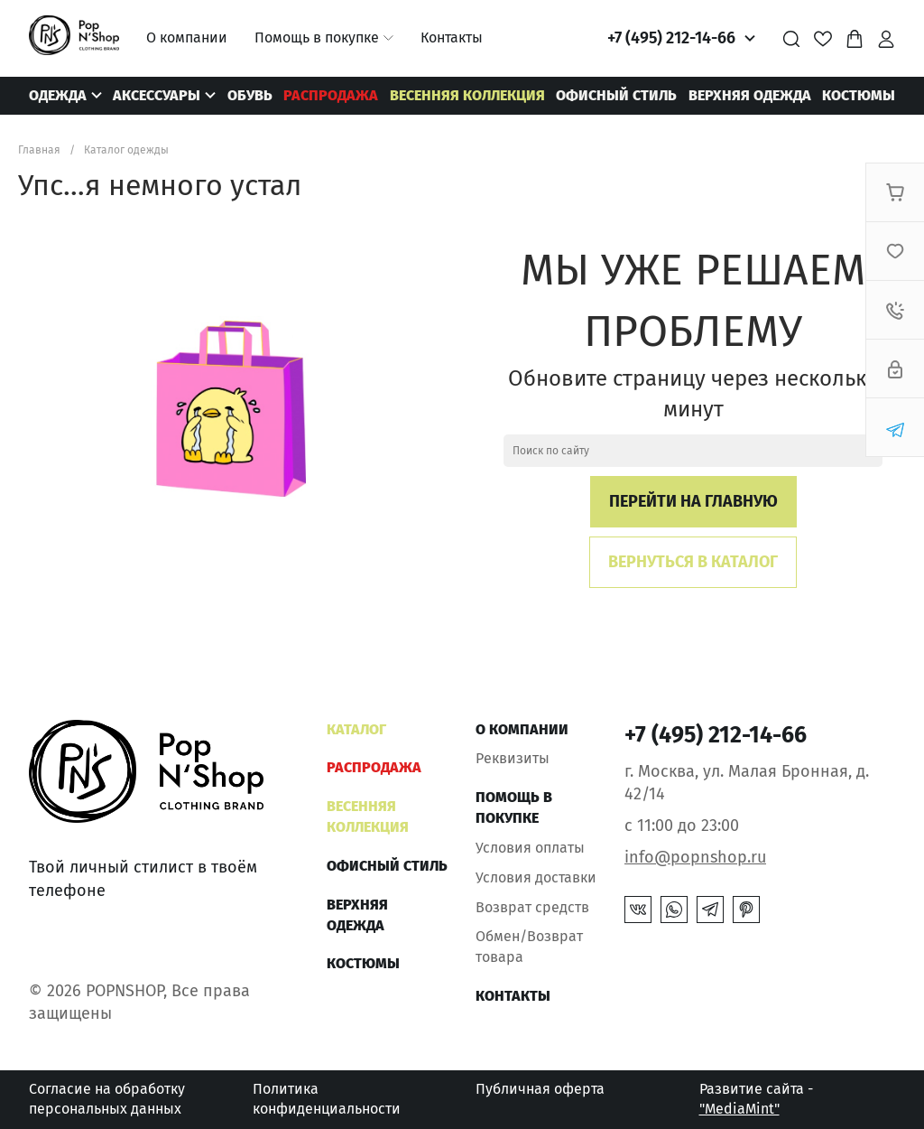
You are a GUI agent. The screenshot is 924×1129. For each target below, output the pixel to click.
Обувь (250, 95)
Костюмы (858, 95)
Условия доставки (536, 877)
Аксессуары (156, 95)
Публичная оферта (540, 1088)
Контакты (451, 37)
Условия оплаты (530, 847)
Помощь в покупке (316, 37)
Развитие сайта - (756, 1098)
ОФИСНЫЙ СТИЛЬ (616, 95)
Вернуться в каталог (693, 562)
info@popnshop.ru (695, 857)
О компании (186, 37)
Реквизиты (513, 758)
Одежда (58, 95)
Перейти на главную (693, 501)
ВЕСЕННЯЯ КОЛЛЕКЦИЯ (467, 95)
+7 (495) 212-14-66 (671, 38)
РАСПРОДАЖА (330, 95)
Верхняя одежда (749, 95)
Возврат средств (532, 907)
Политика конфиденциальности (327, 1098)
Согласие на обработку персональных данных (107, 1098)
